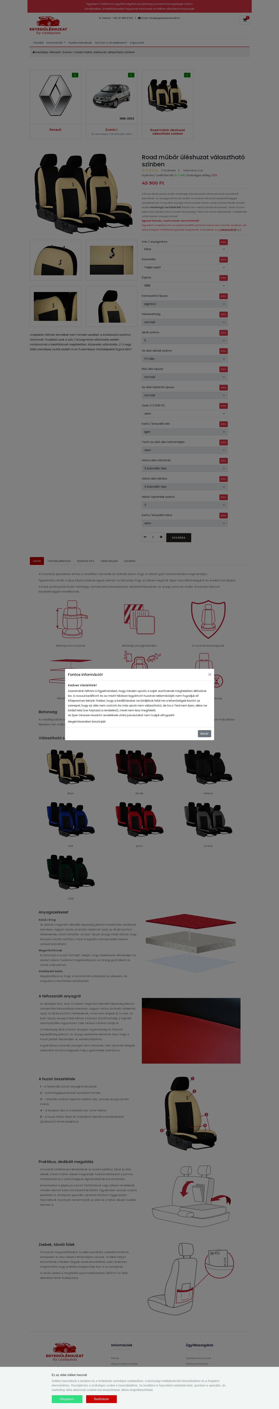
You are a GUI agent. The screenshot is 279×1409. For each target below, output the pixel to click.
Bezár (204, 733)
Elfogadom (67, 1399)
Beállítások (101, 1399)
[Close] (210, 674)
